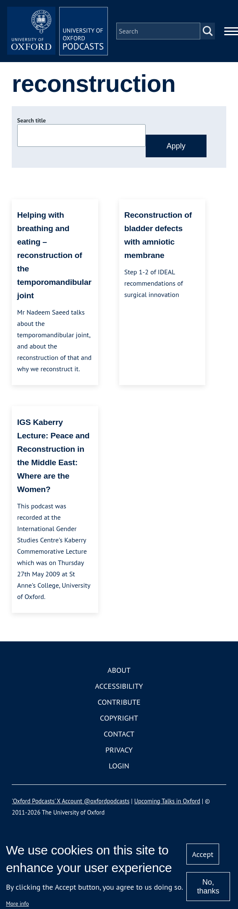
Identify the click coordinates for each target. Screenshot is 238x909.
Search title (31, 120)
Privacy (119, 750)
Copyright (119, 718)
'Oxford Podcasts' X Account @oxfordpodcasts (70, 801)
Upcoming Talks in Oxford (167, 801)
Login (119, 766)
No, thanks (208, 886)
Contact (119, 734)
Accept (203, 854)
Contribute (118, 702)
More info (17, 903)
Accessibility (119, 686)
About (119, 670)
